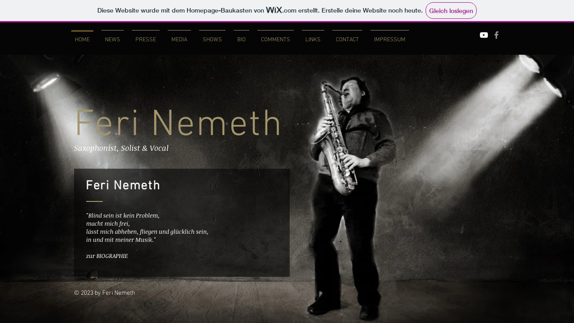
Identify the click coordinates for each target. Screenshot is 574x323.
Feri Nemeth (178, 125)
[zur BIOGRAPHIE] (115, 256)
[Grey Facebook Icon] (496, 35)
